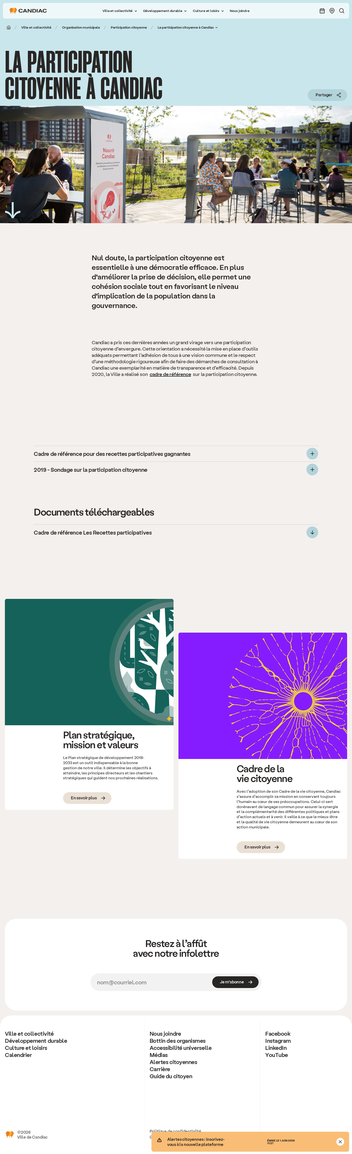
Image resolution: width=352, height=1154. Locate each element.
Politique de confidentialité (175, 1131)
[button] (119, 11)
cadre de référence (170, 374)
